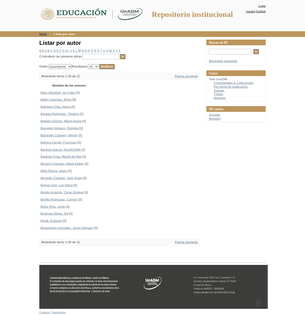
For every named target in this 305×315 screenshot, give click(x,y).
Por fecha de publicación (231, 86)
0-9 (41, 50)
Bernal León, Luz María (57, 185)
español (250, 11)
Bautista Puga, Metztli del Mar (61, 156)
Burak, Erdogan (51, 220)
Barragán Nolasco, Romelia (59, 128)
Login (262, 6)
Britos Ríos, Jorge (53, 206)
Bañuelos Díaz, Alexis (56, 106)
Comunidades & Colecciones (234, 83)
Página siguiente (186, 76)
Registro (214, 118)
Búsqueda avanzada (223, 61)
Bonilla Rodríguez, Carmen (59, 199)
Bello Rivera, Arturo (54, 171)
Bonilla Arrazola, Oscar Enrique (62, 192)
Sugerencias (59, 312)
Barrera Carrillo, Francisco (59, 142)
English (261, 11)
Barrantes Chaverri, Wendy (59, 135)
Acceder (214, 115)
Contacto (44, 312)
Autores (219, 90)
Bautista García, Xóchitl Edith (61, 149)
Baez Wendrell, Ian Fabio (58, 92)
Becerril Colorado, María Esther (62, 163)
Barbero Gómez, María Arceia (61, 121)
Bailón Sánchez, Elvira (56, 99)
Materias (220, 98)
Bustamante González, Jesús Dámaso (67, 228)
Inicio (43, 34)
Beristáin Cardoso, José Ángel (61, 178)
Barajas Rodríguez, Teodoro (60, 114)
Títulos (218, 94)
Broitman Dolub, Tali (54, 213)
